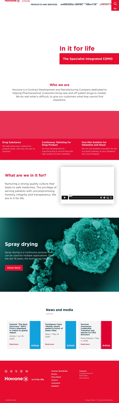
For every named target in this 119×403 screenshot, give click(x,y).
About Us (91, 8)
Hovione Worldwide (82, 3)
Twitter (16, 371)
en (115, 8)
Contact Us (106, 8)
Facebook (11, 371)
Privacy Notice (90, 400)
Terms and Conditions (105, 400)
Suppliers (55, 386)
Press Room (68, 3)
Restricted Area (106, 3)
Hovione (17, 4)
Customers (55, 383)
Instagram (21, 371)
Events (54, 374)
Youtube (26, 371)
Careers (95, 3)
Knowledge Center (72, 8)
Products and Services (44, 8)
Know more (13, 267)
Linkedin (6, 371)
